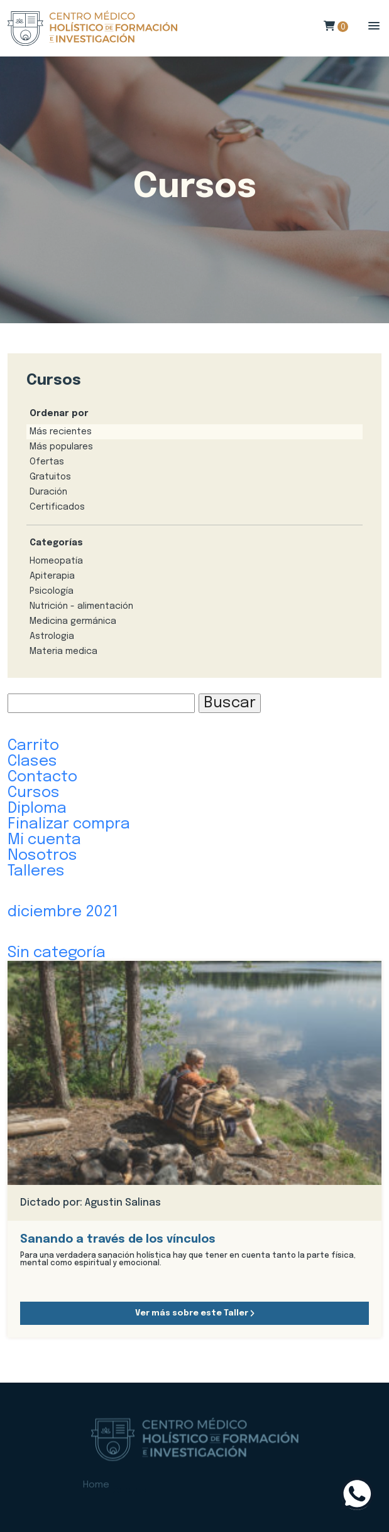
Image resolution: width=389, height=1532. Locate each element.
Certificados (57, 507)
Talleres (36, 871)
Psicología (52, 591)
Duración (48, 492)
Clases (32, 761)
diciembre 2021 (63, 912)
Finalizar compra (69, 824)
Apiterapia (52, 576)
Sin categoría (57, 953)
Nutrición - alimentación (81, 606)
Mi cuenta (44, 840)
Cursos (34, 793)
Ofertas (47, 462)
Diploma (37, 809)
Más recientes (61, 431)
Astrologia (52, 636)
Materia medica (63, 651)
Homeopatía (56, 561)
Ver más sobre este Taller (195, 1313)
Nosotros (42, 856)
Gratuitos (50, 477)
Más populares (61, 446)
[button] (374, 26)
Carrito (33, 746)
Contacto (42, 777)
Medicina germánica (73, 621)
